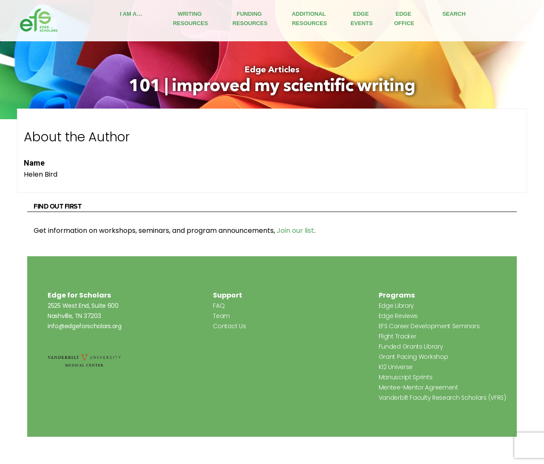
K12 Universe (396, 367)
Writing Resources (190, 18)
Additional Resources (309, 18)
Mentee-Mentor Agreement (418, 387)
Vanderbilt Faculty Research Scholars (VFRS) (442, 397)
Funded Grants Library (411, 346)
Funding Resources (249, 18)
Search (454, 14)
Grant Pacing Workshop (413, 356)
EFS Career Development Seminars (429, 326)
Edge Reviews (398, 316)
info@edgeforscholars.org (85, 326)
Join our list (295, 230)
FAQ (218, 305)
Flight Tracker (397, 336)
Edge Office (404, 18)
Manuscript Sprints (406, 377)
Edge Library (396, 305)
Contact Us (229, 326)
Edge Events (362, 18)
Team (221, 316)
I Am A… (131, 14)
